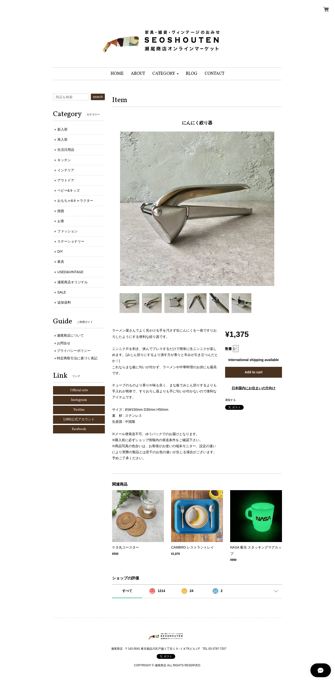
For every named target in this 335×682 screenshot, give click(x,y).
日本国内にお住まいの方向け (253, 388)
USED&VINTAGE (70, 272)
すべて (127, 591)
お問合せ (63, 343)
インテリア (65, 170)
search (98, 97)
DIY (60, 251)
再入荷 (62, 139)
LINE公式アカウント (79, 419)
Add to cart (253, 372)
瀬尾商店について (70, 335)
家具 (60, 262)
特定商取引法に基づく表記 (77, 358)
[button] (165, 74)
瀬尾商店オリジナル (72, 282)
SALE (61, 292)
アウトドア (65, 180)
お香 (60, 221)
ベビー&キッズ (68, 190)
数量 (228, 349)
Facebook (79, 429)
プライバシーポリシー (74, 351)
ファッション (67, 231)
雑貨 (60, 211)
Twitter (79, 410)
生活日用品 (65, 150)
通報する (230, 399)
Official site (79, 390)
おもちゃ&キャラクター (75, 200)
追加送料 (64, 302)
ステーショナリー (70, 241)
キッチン (64, 160)
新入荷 (62, 129)
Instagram (79, 400)
